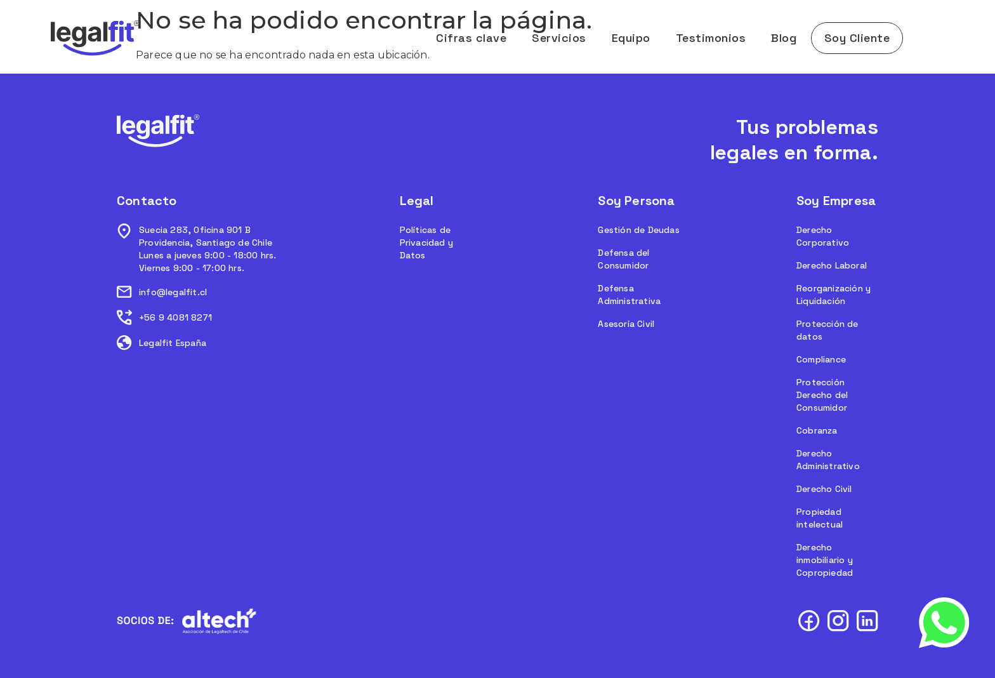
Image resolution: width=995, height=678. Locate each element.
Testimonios (711, 37)
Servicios (559, 37)
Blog (783, 37)
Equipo (631, 37)
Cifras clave (471, 37)
